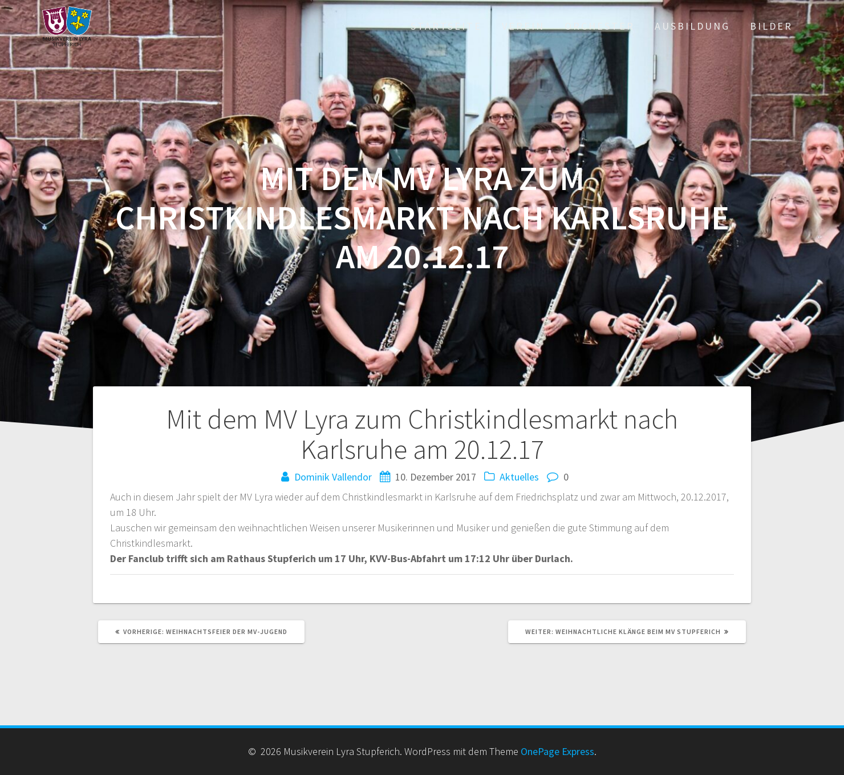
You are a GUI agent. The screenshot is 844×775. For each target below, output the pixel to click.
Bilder (771, 26)
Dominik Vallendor (333, 476)
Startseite (446, 26)
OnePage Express (557, 751)
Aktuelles (519, 476)
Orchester (600, 26)
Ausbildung (692, 26)
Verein (523, 26)
